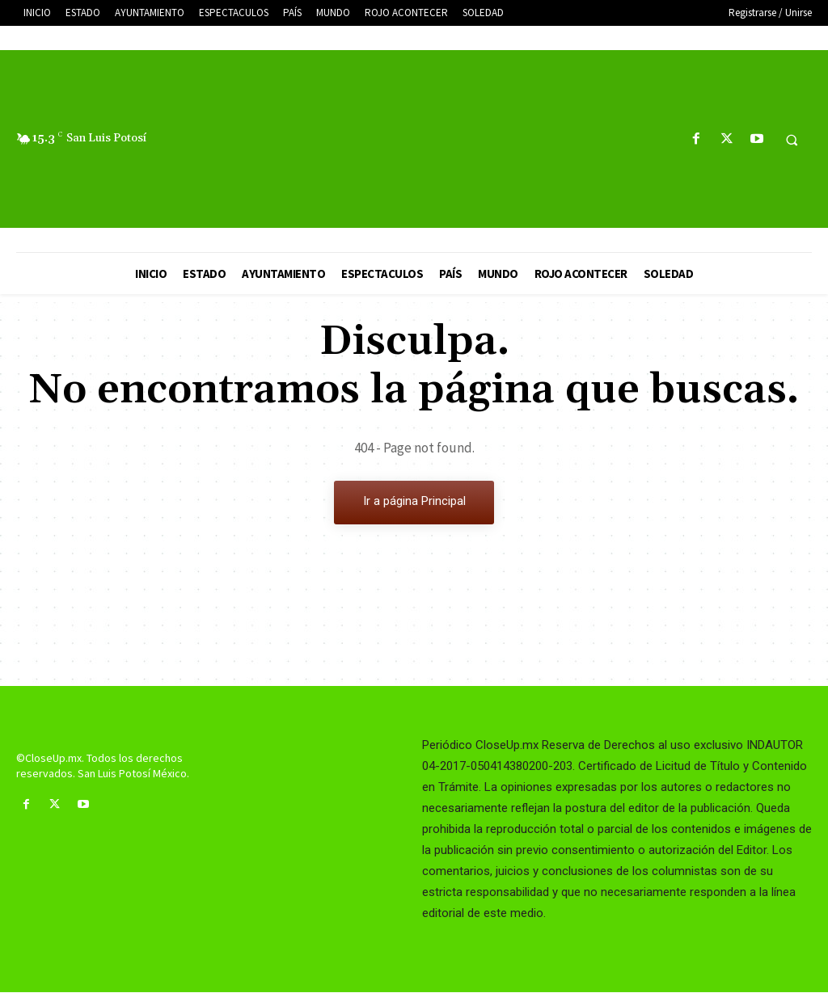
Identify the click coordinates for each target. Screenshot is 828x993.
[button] (791, 140)
